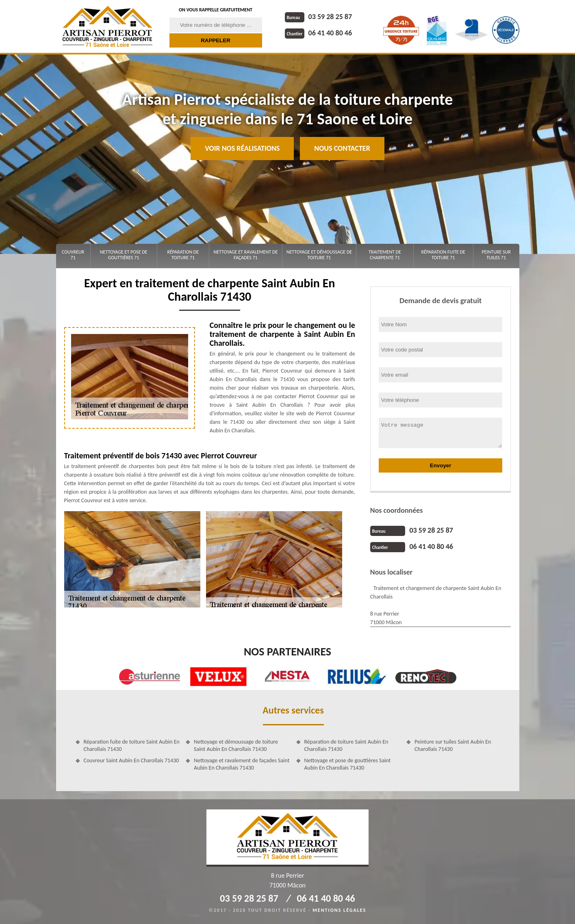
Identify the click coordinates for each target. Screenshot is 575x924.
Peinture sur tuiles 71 (496, 254)
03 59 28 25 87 (318, 16)
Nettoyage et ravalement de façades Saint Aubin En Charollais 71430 (241, 764)
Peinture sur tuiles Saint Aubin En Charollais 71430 (452, 745)
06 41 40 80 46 (318, 32)
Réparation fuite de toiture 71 (443, 254)
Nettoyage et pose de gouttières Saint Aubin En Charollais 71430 (347, 764)
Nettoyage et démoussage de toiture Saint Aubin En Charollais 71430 (236, 745)
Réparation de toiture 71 (183, 254)
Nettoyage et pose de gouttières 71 (124, 254)
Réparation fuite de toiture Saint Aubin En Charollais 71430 (132, 745)
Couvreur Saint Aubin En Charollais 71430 (131, 760)
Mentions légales (339, 910)
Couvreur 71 (73, 254)
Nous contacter (342, 148)
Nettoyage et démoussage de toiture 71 (319, 254)
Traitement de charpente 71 (385, 254)
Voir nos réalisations (242, 148)
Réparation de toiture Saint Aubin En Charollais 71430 (346, 745)
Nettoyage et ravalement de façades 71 (245, 254)
